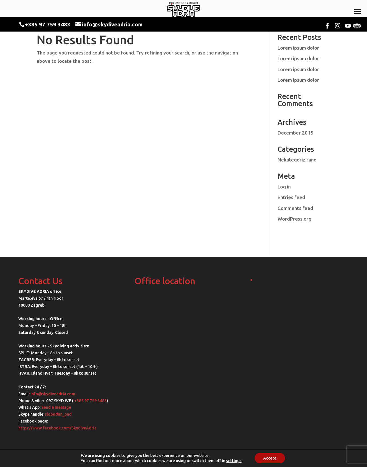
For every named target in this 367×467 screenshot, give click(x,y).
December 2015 (295, 132)
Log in (284, 186)
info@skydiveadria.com (52, 394)
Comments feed (295, 208)
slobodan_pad (58, 414)
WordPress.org (294, 218)
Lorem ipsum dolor (298, 47)
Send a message (56, 407)
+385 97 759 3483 (47, 24)
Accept (269, 458)
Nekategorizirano (297, 159)
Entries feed (291, 197)
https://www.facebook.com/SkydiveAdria (57, 428)
